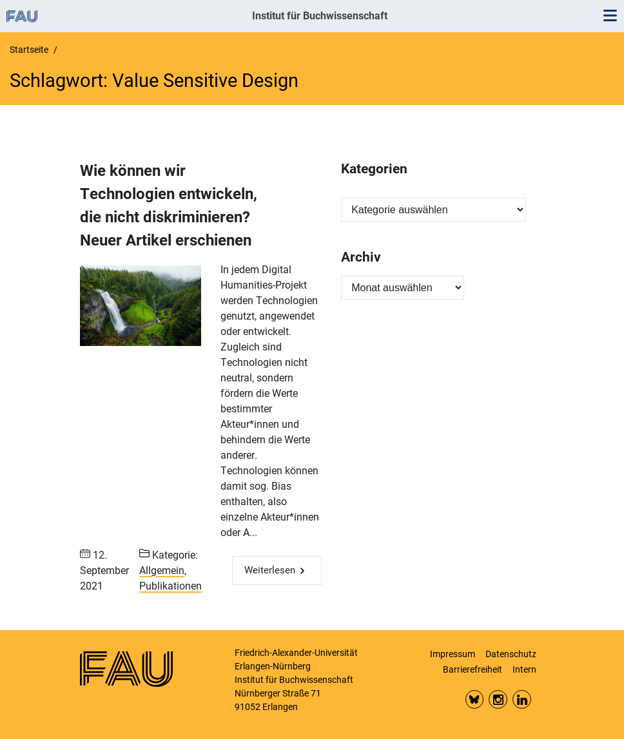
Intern (524, 669)
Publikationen (170, 586)
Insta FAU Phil (498, 699)
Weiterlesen (269, 570)
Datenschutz (510, 654)
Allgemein (161, 570)
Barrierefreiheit (472, 669)
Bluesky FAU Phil (474, 699)
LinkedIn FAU (521, 699)
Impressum (452, 654)
